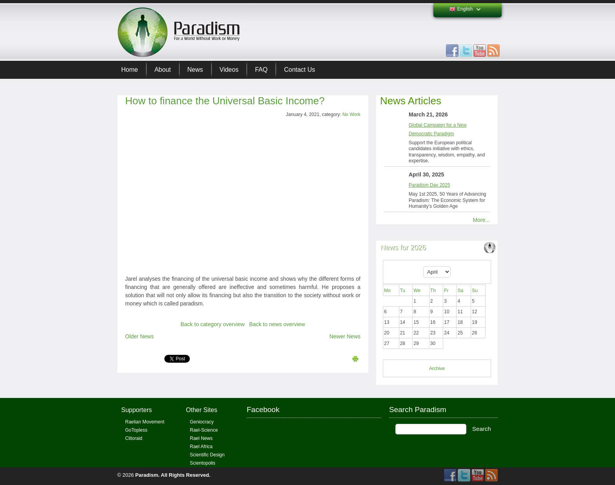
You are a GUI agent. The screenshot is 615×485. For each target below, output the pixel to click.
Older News (139, 336)
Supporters (136, 410)
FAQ (261, 69)
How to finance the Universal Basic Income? (225, 101)
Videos (229, 69)
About (163, 69)
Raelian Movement (144, 422)
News (195, 69)
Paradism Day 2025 (429, 185)
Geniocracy (202, 422)
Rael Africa (201, 446)
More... (481, 220)
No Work (351, 114)
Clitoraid (133, 438)
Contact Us (299, 69)
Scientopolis (202, 463)
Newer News (344, 336)
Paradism (146, 475)
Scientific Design (207, 455)
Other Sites (201, 410)
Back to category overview (212, 324)
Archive (437, 368)
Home (129, 69)
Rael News (201, 438)
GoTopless (136, 430)
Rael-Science (204, 430)
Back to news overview (277, 324)
